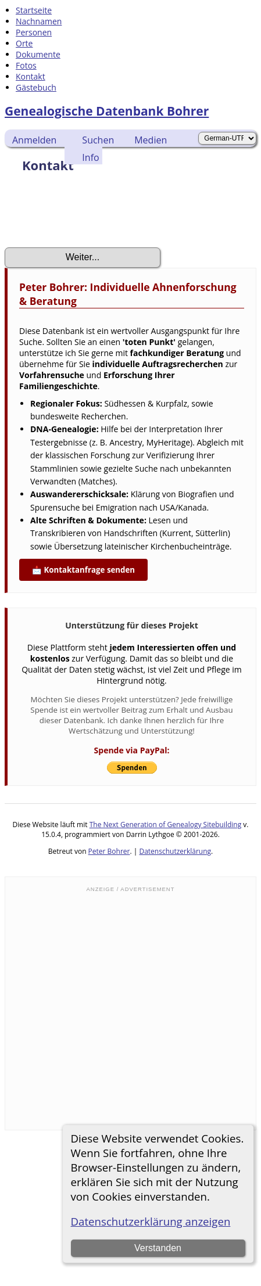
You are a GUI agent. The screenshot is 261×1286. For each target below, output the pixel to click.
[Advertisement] (111, 1010)
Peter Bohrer (109, 851)
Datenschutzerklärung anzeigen (151, 1221)
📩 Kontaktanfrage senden (83, 570)
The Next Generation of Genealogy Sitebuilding (166, 824)
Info (90, 157)
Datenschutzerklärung (175, 851)
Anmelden (34, 140)
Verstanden (157, 1248)
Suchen (98, 140)
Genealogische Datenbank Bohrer (107, 111)
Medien (150, 140)
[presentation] (93, 213)
